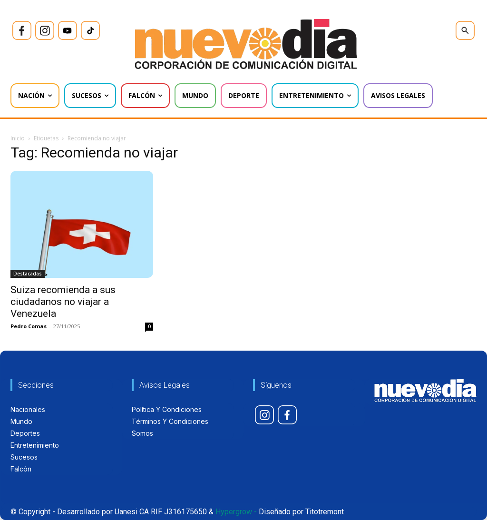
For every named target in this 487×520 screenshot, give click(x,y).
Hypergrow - (236, 511)
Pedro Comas (28, 326)
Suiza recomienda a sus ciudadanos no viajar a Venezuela (63, 301)
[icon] (21, 30)
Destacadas (27, 273)
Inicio (17, 138)
